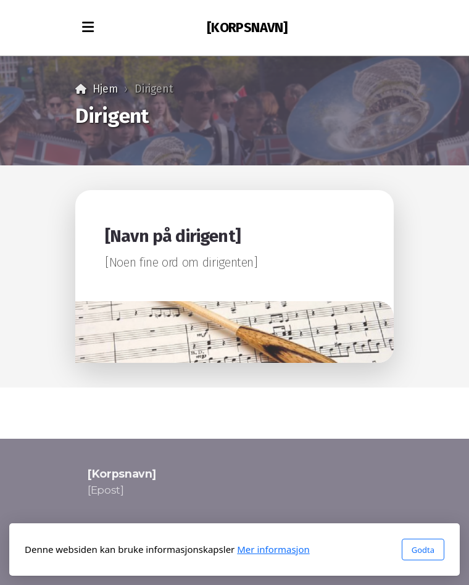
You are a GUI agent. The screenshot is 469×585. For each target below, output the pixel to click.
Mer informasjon (273, 549)
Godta (423, 549)
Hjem (105, 89)
